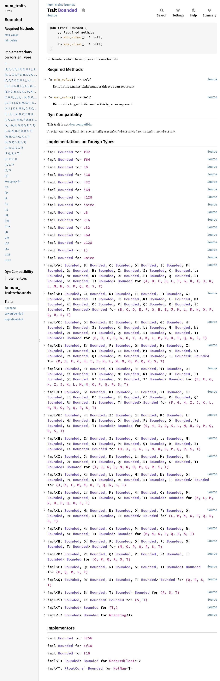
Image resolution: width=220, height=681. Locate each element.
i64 (87, 189)
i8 (86, 167)
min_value (72, 37)
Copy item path (83, 10)
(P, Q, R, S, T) (72, 572)
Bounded (65, 152)
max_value (72, 44)
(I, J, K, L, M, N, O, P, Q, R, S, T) (130, 467)
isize (89, 205)
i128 (88, 197)
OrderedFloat (122, 661)
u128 (88, 242)
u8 (86, 212)
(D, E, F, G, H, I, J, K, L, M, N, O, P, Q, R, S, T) (110, 361)
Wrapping (117, 615)
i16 (87, 174)
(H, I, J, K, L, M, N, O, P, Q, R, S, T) (159, 449)
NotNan (119, 668)
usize (89, 257)
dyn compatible (80, 124)
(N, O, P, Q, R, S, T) (140, 546)
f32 (87, 152)
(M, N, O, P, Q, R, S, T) (168, 533)
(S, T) (141, 600)
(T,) (113, 607)
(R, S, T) (169, 592)
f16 (87, 653)
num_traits (55, 5)
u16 (87, 220)
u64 (87, 235)
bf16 (88, 645)
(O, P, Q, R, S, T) (111, 559)
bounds (69, 5)
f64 (87, 159)
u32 (87, 227)
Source (52, 15)
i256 (88, 638)
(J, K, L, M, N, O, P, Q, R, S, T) (91, 485)
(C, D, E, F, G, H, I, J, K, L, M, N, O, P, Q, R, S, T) (149, 338)
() (86, 250)
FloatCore (74, 668)
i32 (87, 182)
